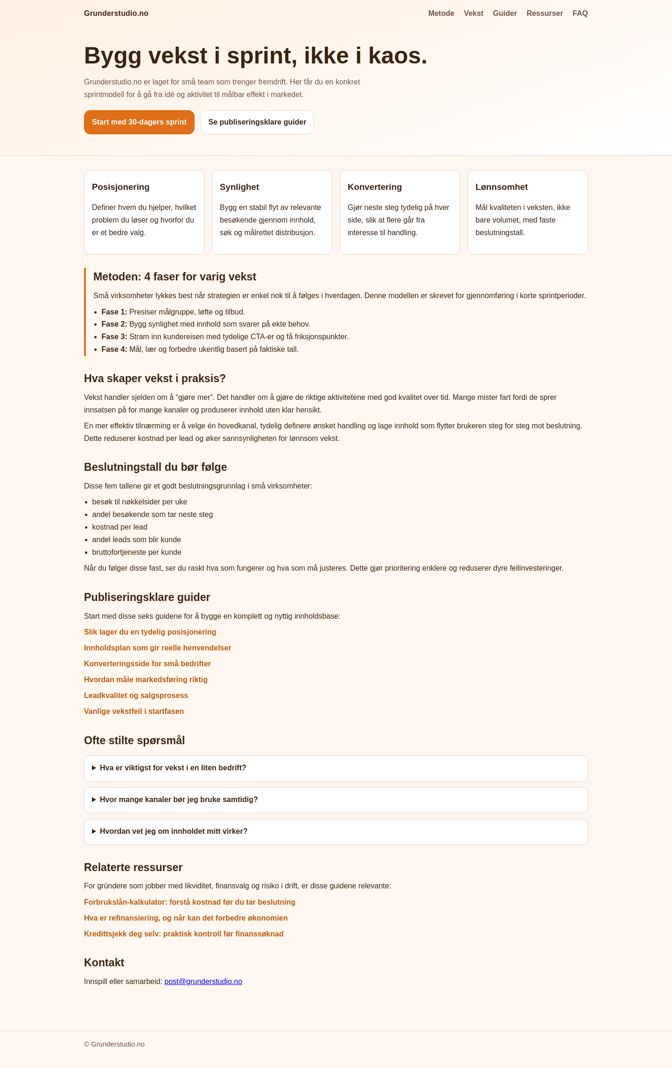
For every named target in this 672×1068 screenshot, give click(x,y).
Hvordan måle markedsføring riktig (146, 680)
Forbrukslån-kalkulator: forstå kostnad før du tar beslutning (189, 902)
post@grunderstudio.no (204, 981)
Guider (505, 13)
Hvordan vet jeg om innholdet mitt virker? (174, 831)
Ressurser (544, 13)
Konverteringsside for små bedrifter (147, 664)
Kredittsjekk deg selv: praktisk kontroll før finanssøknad (184, 934)
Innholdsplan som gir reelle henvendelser (157, 648)
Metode (441, 13)
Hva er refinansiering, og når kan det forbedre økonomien (186, 918)
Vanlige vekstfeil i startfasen (134, 711)
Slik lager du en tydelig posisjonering (150, 632)
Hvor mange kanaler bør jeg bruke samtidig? (179, 799)
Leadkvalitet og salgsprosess (136, 695)
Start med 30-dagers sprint (139, 122)
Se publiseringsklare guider (258, 122)
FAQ (580, 13)
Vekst (473, 13)
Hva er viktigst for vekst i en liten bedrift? (173, 768)
